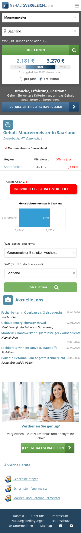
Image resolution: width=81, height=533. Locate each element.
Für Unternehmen (20, 526)
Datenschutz (61, 521)
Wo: (23, 264)
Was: (20, 243)
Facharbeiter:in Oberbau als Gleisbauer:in (31, 312)
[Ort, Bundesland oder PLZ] (40, 31)
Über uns (38, 516)
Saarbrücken (13, 167)
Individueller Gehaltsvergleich (41, 189)
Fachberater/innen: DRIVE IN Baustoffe (29, 348)
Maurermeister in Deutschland (27, 148)
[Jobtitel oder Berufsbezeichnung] (40, 17)
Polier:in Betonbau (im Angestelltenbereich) (33, 358)
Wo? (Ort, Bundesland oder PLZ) (24, 41)
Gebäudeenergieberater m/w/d (23, 323)
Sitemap (46, 526)
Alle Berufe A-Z (15, 182)
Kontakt (18, 516)
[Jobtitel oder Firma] (40, 253)
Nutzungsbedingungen (28, 521)
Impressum (60, 516)
